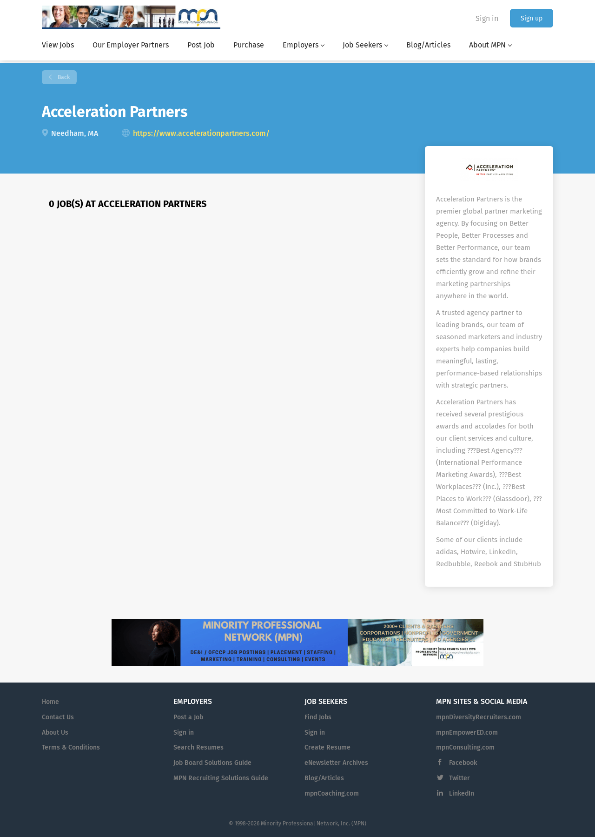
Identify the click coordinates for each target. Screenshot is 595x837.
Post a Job (188, 717)
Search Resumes (198, 747)
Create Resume (327, 747)
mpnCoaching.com (331, 793)
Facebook (463, 763)
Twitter (459, 778)
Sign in (487, 18)
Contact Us (58, 717)
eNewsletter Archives (336, 763)
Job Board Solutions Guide (212, 763)
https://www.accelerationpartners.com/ (201, 133)
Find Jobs (317, 717)
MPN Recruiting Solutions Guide (220, 778)
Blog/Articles (324, 778)
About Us (55, 733)
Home (50, 702)
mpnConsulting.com (465, 747)
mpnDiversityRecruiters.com (478, 717)
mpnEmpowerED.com (467, 733)
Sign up (531, 18)
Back (63, 77)
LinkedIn (461, 793)
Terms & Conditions (71, 747)
